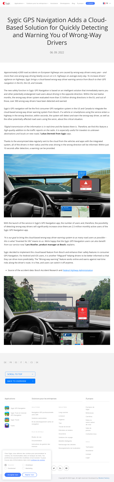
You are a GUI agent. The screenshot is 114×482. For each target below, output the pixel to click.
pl (26, 362)
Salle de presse (88, 429)
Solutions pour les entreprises (36, 3)
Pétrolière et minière (66, 430)
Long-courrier (63, 412)
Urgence (61, 419)
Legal (88, 458)
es (16, 362)
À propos (80, 3)
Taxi (60, 423)
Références (90, 413)
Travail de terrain (64, 427)
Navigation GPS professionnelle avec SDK (42, 413)
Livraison (62, 416)
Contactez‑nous (91, 434)
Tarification (89, 447)
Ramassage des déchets (67, 444)
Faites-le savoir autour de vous (90, 422)
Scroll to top (20, 374)
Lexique (88, 454)
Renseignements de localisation (69, 448)
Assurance (62, 434)
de (5, 362)
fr (11, 362)
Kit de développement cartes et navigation (42, 423)
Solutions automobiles (39, 418)
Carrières (89, 416)
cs (31, 362)
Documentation (37, 440)
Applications (19, 3)
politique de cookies (38, 460)
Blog (73, 3)
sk (37, 362)
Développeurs (65, 3)
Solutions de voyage (66, 437)
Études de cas (36, 437)
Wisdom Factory (103, 478)
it (21, 362)
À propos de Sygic (90, 408)
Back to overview (20, 381)
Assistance (54, 3)
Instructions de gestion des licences (41, 445)
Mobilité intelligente (65, 441)
